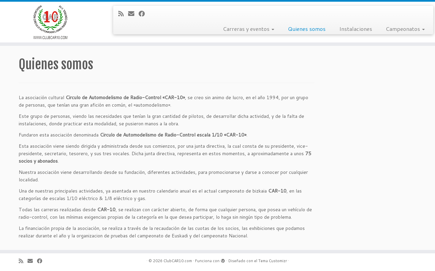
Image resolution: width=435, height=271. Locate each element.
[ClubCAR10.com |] (50, 22)
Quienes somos (307, 29)
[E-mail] (133, 13)
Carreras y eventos (248, 29)
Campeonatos (405, 29)
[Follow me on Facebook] (144, 13)
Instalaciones (355, 29)
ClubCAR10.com (177, 261)
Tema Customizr (272, 261)
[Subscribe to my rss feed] (123, 13)
